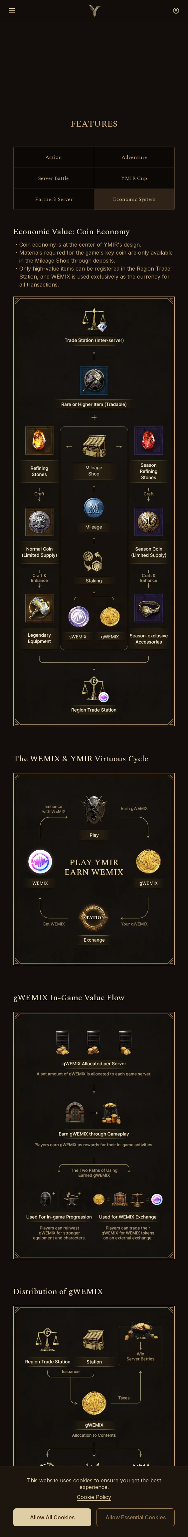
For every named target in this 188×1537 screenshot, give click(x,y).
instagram (142, 1336)
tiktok (118, 1336)
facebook (94, 1336)
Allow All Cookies (52, 1517)
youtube (70, 1336)
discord (46, 1336)
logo (94, 11)
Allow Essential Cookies (135, 1517)
